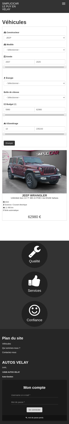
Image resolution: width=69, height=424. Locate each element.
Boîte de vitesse (11, 92)
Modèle (9, 44)
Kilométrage (11, 123)
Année (8, 56)
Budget (10, 104)
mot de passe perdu (34, 418)
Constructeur (11, 32)
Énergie (8, 78)
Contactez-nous (9, 352)
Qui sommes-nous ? (11, 348)
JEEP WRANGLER (34, 195)
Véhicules (6, 344)
